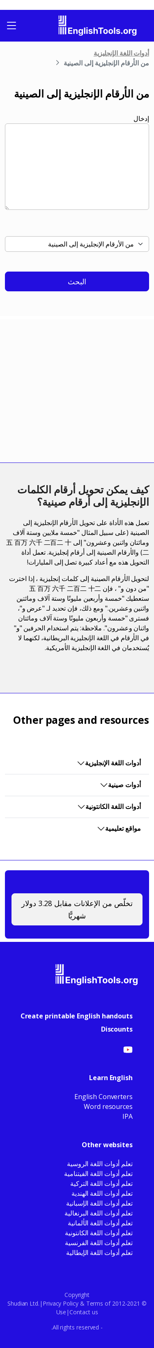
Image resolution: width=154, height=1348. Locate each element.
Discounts (117, 1029)
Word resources (108, 1106)
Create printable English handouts (77, 1015)
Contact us (83, 1312)
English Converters (103, 1096)
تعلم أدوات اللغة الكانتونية (99, 1232)
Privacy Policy (60, 1303)
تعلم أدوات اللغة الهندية (102, 1193)
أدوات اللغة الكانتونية (113, 806)
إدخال (141, 118)
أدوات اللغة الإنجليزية (121, 53)
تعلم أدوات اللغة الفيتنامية (98, 1173)
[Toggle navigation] (11, 25)
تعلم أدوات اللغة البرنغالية (98, 1213)
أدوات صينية (124, 784)
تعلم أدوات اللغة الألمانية (100, 1222)
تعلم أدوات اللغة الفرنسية (99, 1242)
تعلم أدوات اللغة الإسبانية (99, 1203)
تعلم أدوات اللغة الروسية (100, 1163)
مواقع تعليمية (123, 828)
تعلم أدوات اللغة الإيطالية (99, 1252)
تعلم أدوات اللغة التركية (101, 1183)
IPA (127, 1116)
